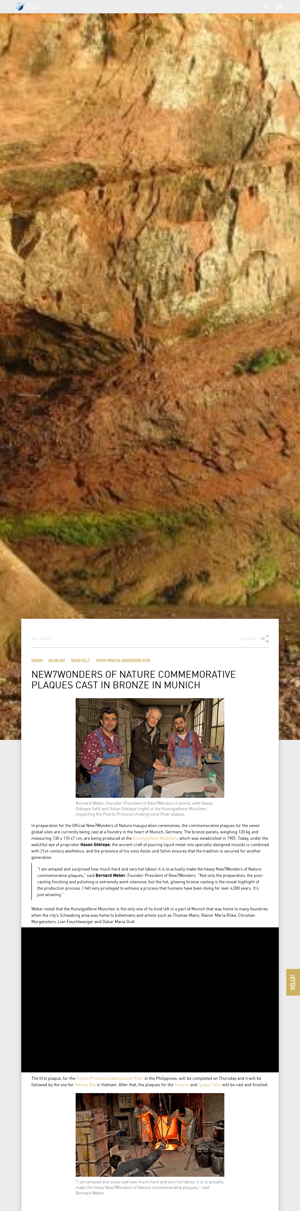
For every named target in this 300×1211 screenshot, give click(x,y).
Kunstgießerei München (155, 838)
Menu (278, 4)
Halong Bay (56, 661)
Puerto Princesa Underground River (123, 661)
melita (250, 638)
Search (266, 6)
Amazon (36, 661)
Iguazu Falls (80, 661)
